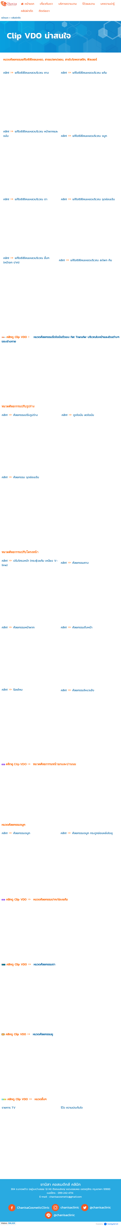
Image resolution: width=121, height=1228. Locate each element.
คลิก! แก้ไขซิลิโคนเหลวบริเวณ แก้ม (84, 72)
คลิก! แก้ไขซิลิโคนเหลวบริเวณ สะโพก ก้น (86, 260)
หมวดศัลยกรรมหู (43, 1034)
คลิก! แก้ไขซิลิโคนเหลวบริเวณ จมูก (84, 136)
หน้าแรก (5, 17)
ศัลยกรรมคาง (75, 562)
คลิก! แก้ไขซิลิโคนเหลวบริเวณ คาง (26, 72)
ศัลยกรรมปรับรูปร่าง (20, 415)
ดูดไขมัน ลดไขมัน (78, 415)
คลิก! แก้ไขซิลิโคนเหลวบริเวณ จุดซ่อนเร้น (88, 199)
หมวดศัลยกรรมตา (44, 964)
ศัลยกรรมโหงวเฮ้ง (77, 690)
